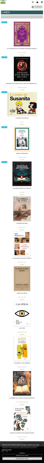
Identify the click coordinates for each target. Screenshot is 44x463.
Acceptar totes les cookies (22, 458)
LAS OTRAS (22, 328)
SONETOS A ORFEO (22, 293)
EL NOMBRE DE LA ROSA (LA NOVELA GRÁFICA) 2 (22, 398)
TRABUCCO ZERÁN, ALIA (22, 332)
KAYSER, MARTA (22, 227)
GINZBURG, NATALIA (22, 157)
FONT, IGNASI (22, 192)
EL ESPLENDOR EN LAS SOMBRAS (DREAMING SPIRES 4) (22, 48)
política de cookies (7, 449)
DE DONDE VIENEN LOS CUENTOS (22, 188)
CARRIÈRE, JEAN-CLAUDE (22, 436)
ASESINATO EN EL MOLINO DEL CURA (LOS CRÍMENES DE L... (22, 83)
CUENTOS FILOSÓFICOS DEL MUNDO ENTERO (22, 433)
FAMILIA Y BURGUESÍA (22, 153)
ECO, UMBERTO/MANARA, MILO (22, 401)
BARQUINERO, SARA (22, 262)
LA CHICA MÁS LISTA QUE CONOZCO (22, 258)
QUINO (22, 121)
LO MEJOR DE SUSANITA (22, 118)
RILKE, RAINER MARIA (22, 297)
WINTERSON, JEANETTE (22, 366)
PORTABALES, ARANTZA (22, 87)
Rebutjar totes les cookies (22, 455)
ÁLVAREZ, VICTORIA (22, 52)
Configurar (22, 453)
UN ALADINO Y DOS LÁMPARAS (22, 363)
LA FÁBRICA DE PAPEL (22, 223)
